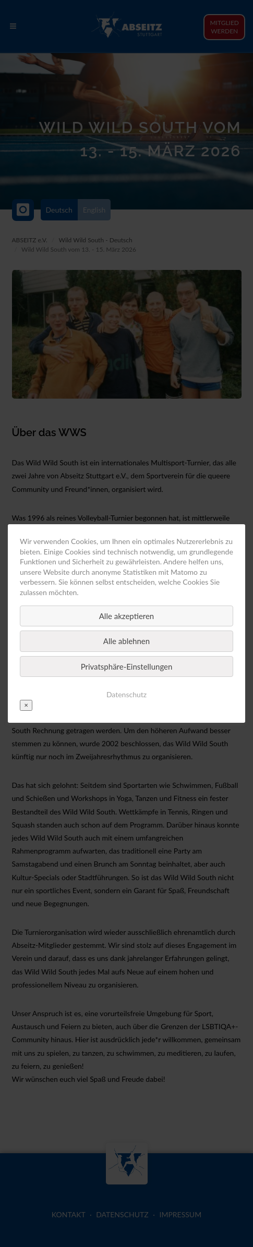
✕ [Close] (26, 705)
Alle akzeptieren (126, 616)
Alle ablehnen (126, 641)
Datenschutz (126, 694)
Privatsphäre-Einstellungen (127, 666)
